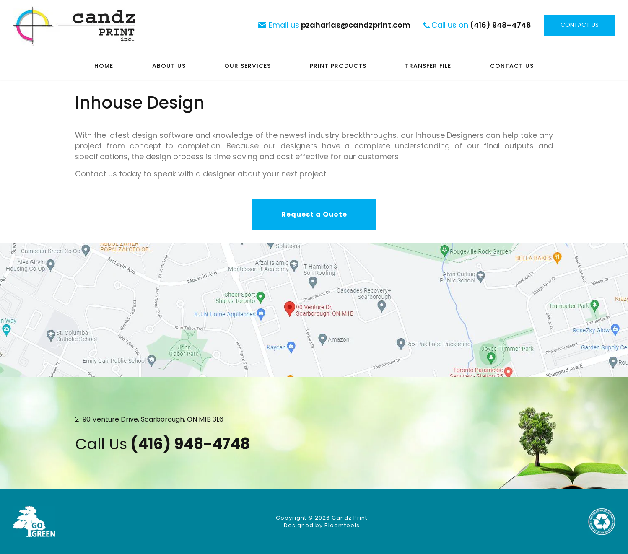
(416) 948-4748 (481, 25)
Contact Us (512, 66)
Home (103, 66)
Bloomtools (342, 525)
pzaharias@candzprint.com (339, 25)
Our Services (247, 66)
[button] (314, 214)
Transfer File (428, 66)
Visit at (314, 310)
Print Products (338, 66)
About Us (169, 66)
